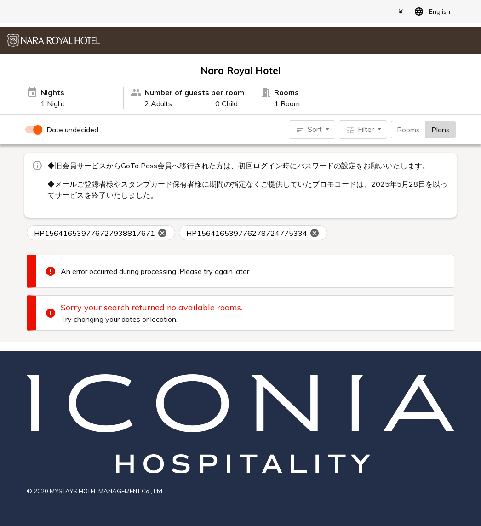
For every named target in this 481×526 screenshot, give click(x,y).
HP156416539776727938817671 (100, 233)
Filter (361, 130)
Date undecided (72, 129)
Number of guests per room (194, 92)
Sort (310, 130)
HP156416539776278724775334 (253, 233)
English (430, 11)
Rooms (408, 129)
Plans (440, 129)
